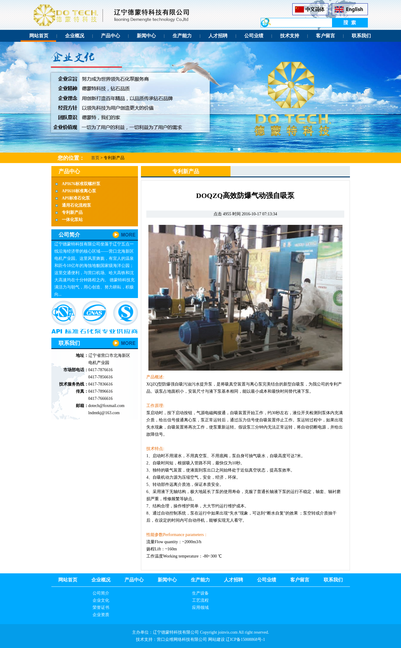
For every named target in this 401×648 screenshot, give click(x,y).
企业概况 (74, 35)
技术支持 (289, 35)
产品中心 (110, 35)
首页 (95, 158)
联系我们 (361, 35)
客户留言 (325, 35)
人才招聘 (218, 35)
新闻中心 (146, 35)
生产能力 (182, 35)
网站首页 (38, 35)
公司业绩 (253, 35)
